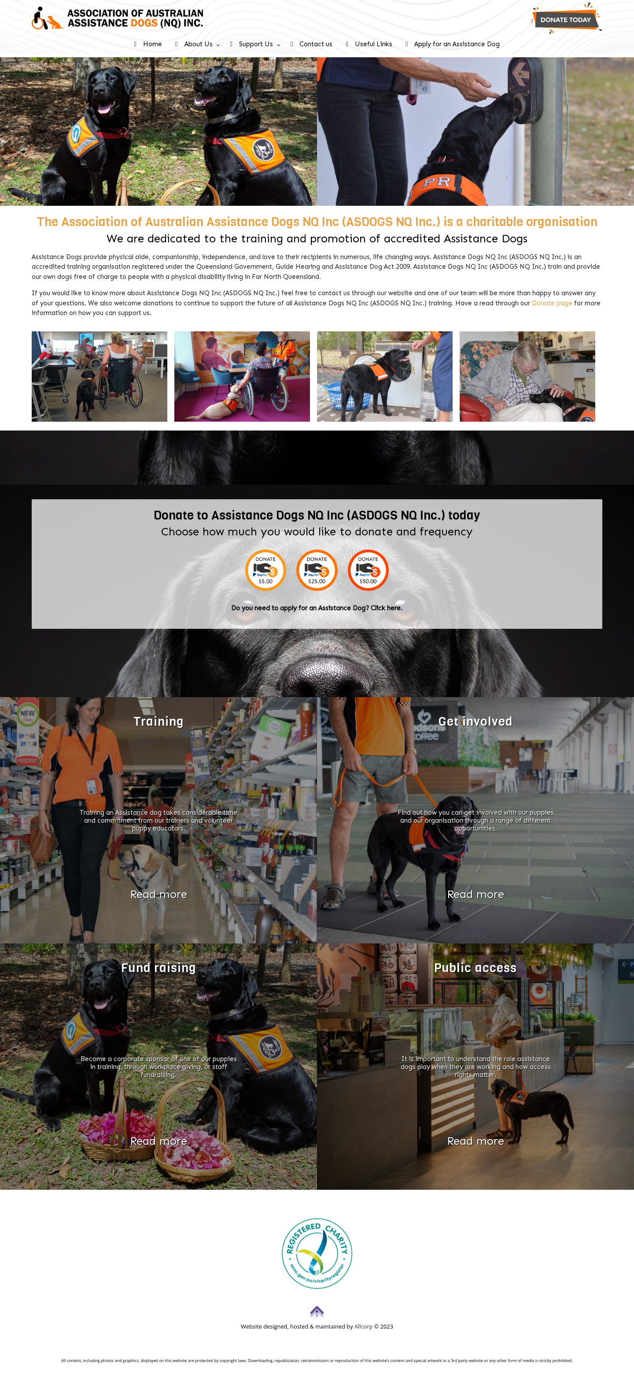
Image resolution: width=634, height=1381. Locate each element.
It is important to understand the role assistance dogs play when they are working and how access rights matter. (476, 1067)
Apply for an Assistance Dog (452, 44)
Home (148, 44)
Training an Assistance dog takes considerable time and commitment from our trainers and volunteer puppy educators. (158, 820)
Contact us (311, 44)
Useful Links (369, 44)
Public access (475, 968)
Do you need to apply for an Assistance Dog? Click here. (316, 608)
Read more (158, 894)
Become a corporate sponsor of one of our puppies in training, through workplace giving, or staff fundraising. (159, 1067)
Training (158, 721)
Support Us (251, 44)
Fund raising (158, 968)
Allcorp (363, 1326)
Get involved (476, 721)
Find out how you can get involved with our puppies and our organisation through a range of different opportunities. (476, 820)
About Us (193, 44)
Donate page (552, 303)
